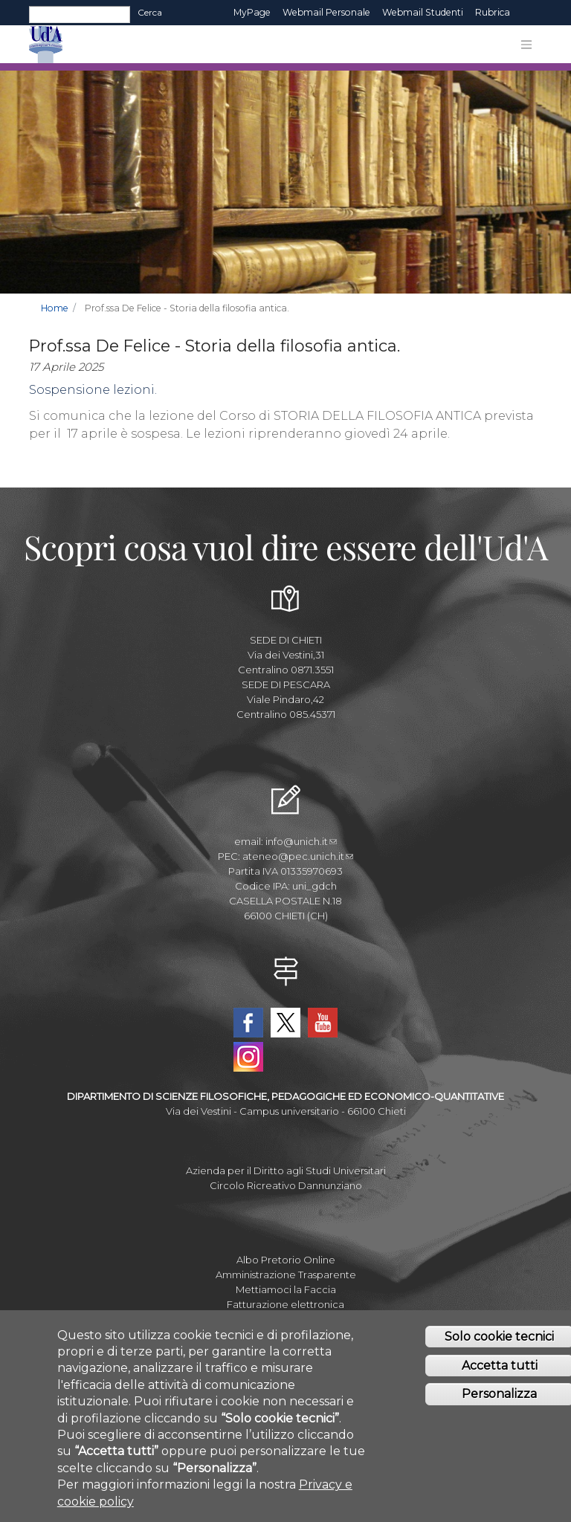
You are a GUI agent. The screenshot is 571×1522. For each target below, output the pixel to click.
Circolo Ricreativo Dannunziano (286, 1185)
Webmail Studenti (422, 12)
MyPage (252, 12)
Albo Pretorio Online (285, 1260)
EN (529, 13)
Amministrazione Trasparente (286, 1274)
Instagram (248, 1057)
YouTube (322, 1023)
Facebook (248, 1023)
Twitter (285, 1023)
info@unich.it (301, 841)
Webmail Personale (326, 12)
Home (54, 308)
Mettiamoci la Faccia (286, 1289)
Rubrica (492, 12)
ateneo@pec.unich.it (297, 856)
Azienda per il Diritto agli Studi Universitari (286, 1170)
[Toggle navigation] (526, 44)
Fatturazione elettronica (285, 1304)
